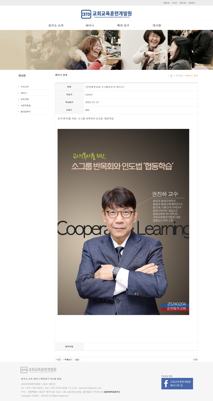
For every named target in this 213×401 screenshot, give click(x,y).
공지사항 (25, 86)
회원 (59, 378)
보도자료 (25, 99)
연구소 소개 (56, 25)
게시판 (157, 25)
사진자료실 (26, 105)
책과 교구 (123, 25)
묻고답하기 (26, 111)
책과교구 (44, 378)
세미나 (89, 25)
